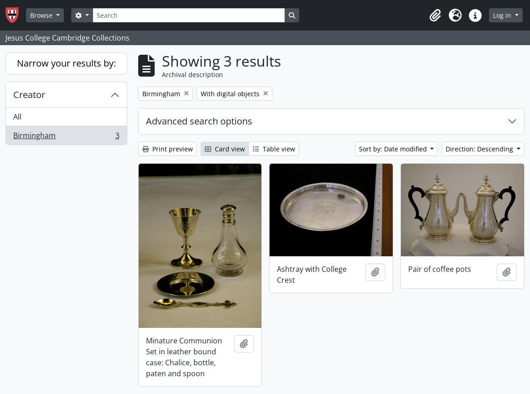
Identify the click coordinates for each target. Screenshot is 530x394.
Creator (29, 94)
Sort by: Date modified (394, 149)
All (17, 117)
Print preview (167, 149)
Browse (42, 15)
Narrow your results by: (66, 63)
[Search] (189, 15)
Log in (503, 15)
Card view (225, 149)
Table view (274, 149)
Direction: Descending (480, 149)
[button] (435, 15)
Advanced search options (199, 121)
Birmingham (66, 137)
